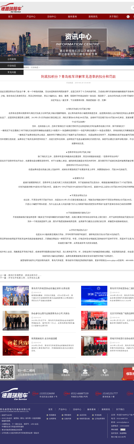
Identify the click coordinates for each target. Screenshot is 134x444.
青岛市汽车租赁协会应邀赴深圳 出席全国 (50, 288)
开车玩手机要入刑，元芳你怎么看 (24, 278)
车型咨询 (85, 372)
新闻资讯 (93, 16)
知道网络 (123, 433)
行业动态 (34, 67)
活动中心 (51, 16)
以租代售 (67, 419)
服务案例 (72, 16)
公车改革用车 (100, 419)
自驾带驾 (52, 419)
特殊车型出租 (85, 419)
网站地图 (114, 429)
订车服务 (105, 372)
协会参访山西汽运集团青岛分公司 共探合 (50, 313)
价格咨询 (65, 372)
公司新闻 (12, 59)
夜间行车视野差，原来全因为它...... (24, 275)
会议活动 (83, 415)
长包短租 (98, 415)
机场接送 (52, 415)
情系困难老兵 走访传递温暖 (44, 338)
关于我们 (113, 16)
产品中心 (31, 16)
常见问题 (12, 72)
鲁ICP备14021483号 (118, 437)
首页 (10, 16)
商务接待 (67, 415)
